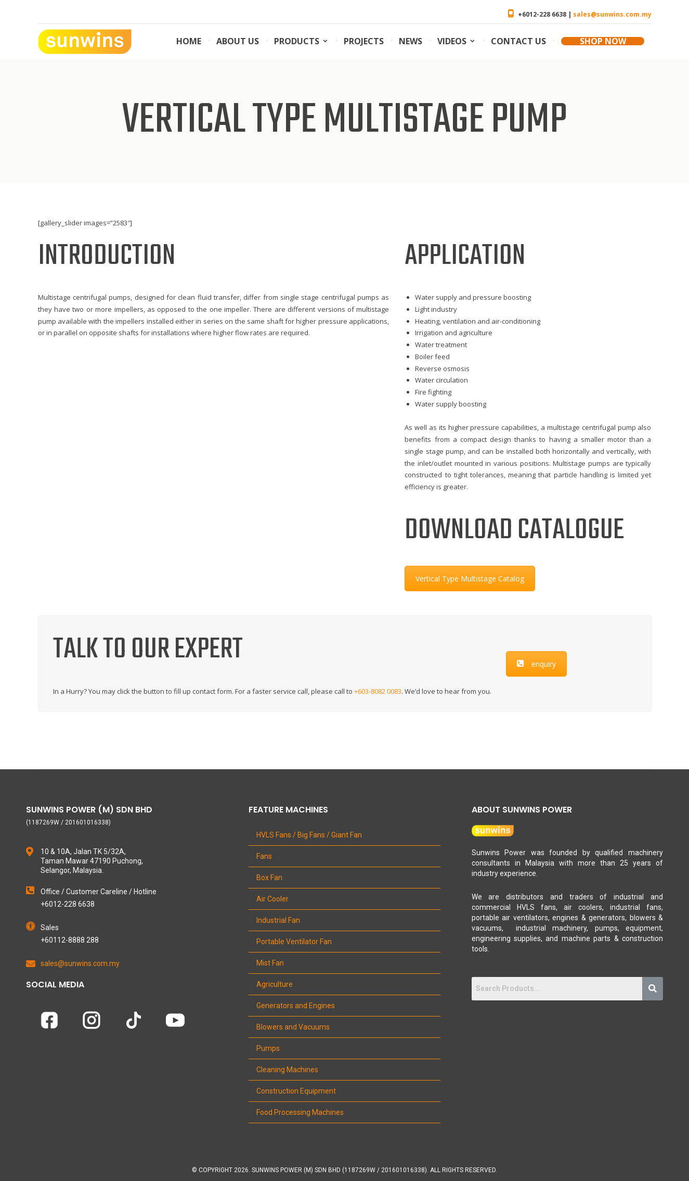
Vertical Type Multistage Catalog (469, 578)
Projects (364, 41)
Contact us (518, 41)
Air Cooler (272, 899)
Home (188, 41)
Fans (264, 856)
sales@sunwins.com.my (612, 14)
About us (237, 41)
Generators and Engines (295, 1005)
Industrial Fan (278, 920)
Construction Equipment (296, 1091)
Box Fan (269, 877)
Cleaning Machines (287, 1069)
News (410, 41)
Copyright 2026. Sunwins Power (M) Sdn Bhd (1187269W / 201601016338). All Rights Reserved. (348, 1170)
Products (296, 41)
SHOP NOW (603, 41)
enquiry (536, 664)
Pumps (268, 1048)
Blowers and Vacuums (293, 1027)
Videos (451, 41)
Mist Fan (270, 963)
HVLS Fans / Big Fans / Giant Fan (309, 835)
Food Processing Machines (300, 1112)
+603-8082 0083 (377, 691)
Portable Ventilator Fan (294, 941)
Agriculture (274, 984)
